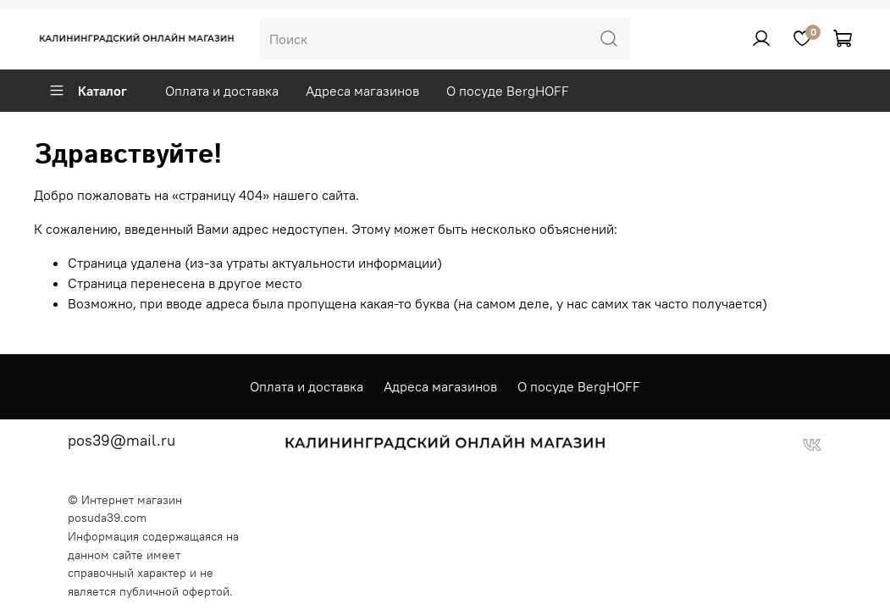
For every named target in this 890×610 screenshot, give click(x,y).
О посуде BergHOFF (507, 90)
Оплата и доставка (222, 90)
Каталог (87, 90)
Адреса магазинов (362, 90)
